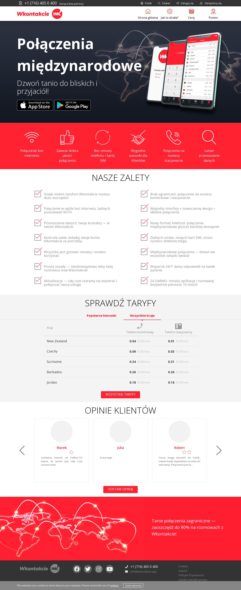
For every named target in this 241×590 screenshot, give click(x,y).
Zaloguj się (185, 3)
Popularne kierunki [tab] (101, 316)
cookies (114, 585)
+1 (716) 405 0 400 (41, 3)
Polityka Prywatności (191, 575)
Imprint (182, 571)
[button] (22, 450)
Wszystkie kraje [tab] (142, 316)
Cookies (183, 566)
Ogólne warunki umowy (192, 579)
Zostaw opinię (120, 489)
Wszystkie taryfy (120, 394)
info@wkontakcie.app (143, 571)
